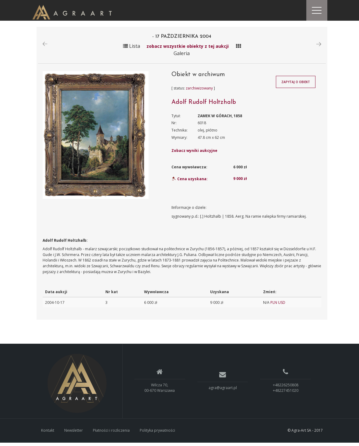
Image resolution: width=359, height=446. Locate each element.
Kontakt (47, 434)
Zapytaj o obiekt (295, 85)
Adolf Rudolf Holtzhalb (203, 106)
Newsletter (73, 434)
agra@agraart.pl (223, 391)
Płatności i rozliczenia (111, 434)
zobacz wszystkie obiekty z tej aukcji (187, 49)
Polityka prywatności (157, 434)
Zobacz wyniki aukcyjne (194, 154)
